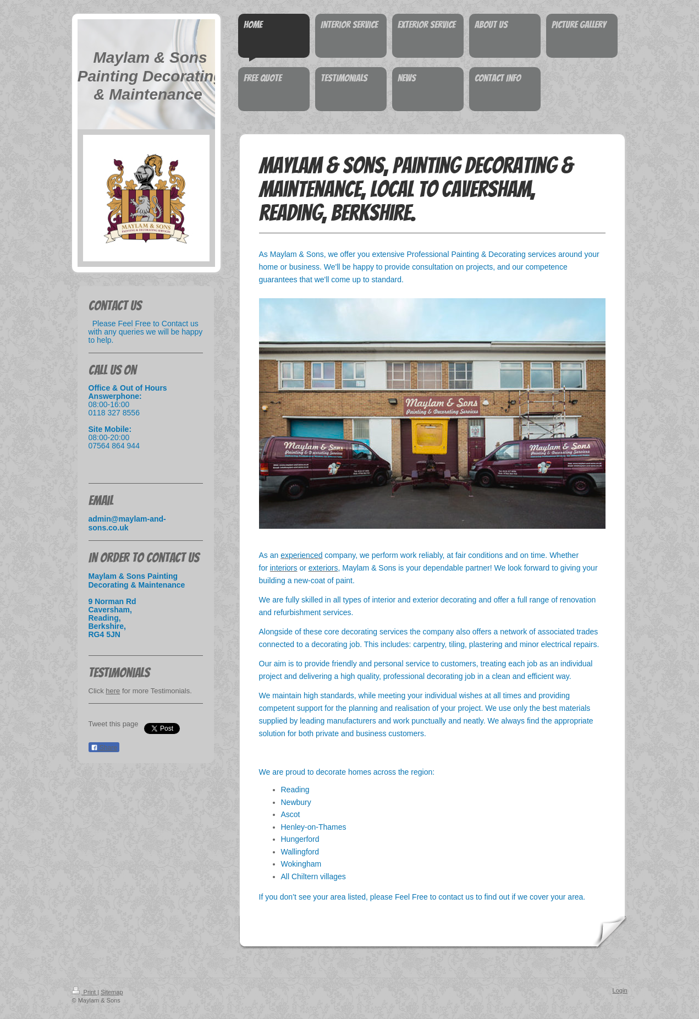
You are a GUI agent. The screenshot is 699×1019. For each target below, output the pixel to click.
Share (104, 748)
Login (620, 990)
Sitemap (112, 992)
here (113, 691)
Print (85, 992)
